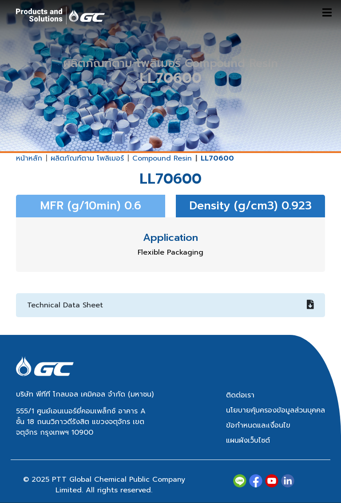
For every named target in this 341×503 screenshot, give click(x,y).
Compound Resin (162, 158)
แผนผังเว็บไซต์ (248, 440)
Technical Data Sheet (170, 305)
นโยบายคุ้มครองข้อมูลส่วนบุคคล (275, 410)
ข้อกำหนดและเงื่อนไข (258, 425)
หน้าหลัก (29, 158)
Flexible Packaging (170, 252)
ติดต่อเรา (240, 395)
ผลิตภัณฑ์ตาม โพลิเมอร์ (87, 158)
